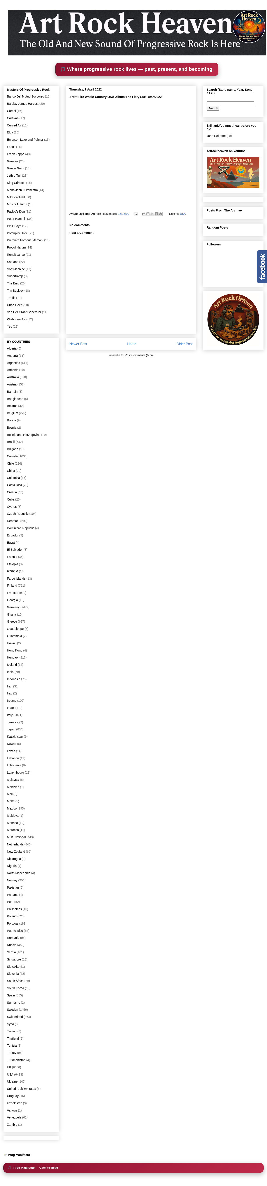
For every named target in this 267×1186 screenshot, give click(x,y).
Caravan (13, 118)
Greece (12, 621)
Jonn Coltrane (216, 136)
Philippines (14, 909)
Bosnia (11, 427)
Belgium (12, 413)
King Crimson (16, 183)
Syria (10, 1024)
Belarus (12, 406)
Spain (11, 995)
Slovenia (13, 973)
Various (12, 1110)
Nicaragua (14, 859)
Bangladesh (15, 399)
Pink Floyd (14, 226)
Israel (10, 708)
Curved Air (14, 125)
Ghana (11, 614)
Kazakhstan (15, 736)
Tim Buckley (15, 290)
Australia (13, 377)
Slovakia (13, 966)
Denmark (13, 521)
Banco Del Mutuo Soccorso (25, 96)
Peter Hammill (16, 218)
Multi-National (16, 837)
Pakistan (13, 887)
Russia (11, 945)
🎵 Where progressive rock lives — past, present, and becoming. (137, 69)
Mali (10, 794)
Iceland (12, 664)
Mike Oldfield (16, 197)
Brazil (11, 442)
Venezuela (14, 1117)
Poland (12, 916)
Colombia (13, 477)
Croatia (12, 492)
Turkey (11, 1053)
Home (131, 344)
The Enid (13, 283)
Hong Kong (14, 650)
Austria (12, 384)
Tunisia (12, 1045)
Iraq (9, 693)
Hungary (13, 657)
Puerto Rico (15, 930)
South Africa (15, 981)
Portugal (12, 923)
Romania (13, 937)
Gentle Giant (15, 168)
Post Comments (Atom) (140, 355)
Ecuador (12, 535)
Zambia (12, 1124)
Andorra (12, 355)
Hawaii (11, 643)
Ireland (11, 700)
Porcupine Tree (17, 233)
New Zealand (16, 851)
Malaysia (13, 779)
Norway (12, 880)
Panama (12, 895)
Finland (12, 585)
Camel (11, 111)
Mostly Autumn (17, 204)
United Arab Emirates (21, 1088)
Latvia (11, 751)
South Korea (15, 988)
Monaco (12, 823)
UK (9, 1067)
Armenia (12, 370)
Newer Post (78, 344)
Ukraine (12, 1081)
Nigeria (12, 866)
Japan (11, 729)
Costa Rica (14, 485)
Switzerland (15, 1017)
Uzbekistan (14, 1103)
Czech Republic (17, 513)
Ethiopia (12, 564)
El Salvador (15, 549)
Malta (10, 801)
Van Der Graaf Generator (24, 312)
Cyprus (12, 506)
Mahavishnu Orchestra (22, 190)
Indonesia (13, 679)
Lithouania (14, 765)
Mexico (12, 808)
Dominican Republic (20, 528)
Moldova (13, 815)
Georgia (12, 600)
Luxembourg (15, 772)
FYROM (12, 571)
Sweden (12, 1009)
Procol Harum (16, 247)
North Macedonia (18, 873)
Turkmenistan (16, 1060)
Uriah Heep (15, 305)
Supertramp (15, 276)
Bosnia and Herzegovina (23, 435)
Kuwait (11, 744)
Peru (10, 902)
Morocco (13, 830)
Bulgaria (12, 449)
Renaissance (16, 254)
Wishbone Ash (17, 319)
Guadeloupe (15, 628)
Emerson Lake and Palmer (25, 139)
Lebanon (13, 758)
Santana (12, 262)
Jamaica (12, 722)
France (12, 593)
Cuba (10, 499)
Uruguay (13, 1096)
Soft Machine (16, 269)
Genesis (12, 161)
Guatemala (14, 636)
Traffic (11, 298)
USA (183, 213)
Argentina (13, 363)
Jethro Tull (14, 175)
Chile (10, 463)
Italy (10, 715)
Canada (12, 456)
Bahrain (12, 391)
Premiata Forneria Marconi (25, 240)
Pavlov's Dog (16, 211)
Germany (13, 607)
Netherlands (15, 844)
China (11, 470)
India (10, 672)
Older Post (184, 344)
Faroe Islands (16, 578)
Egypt (11, 542)
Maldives (13, 787)
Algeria (12, 348)
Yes (9, 326)
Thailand (13, 1038)
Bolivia (11, 420)
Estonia (12, 557)
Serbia (11, 952)
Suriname (13, 1002)
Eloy (10, 132)
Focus (11, 147)
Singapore (14, 959)
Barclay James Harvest (23, 103)
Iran (9, 686)
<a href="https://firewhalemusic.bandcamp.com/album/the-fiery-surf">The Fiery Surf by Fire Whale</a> (130, 153)
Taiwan (12, 1031)
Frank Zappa (15, 154)
